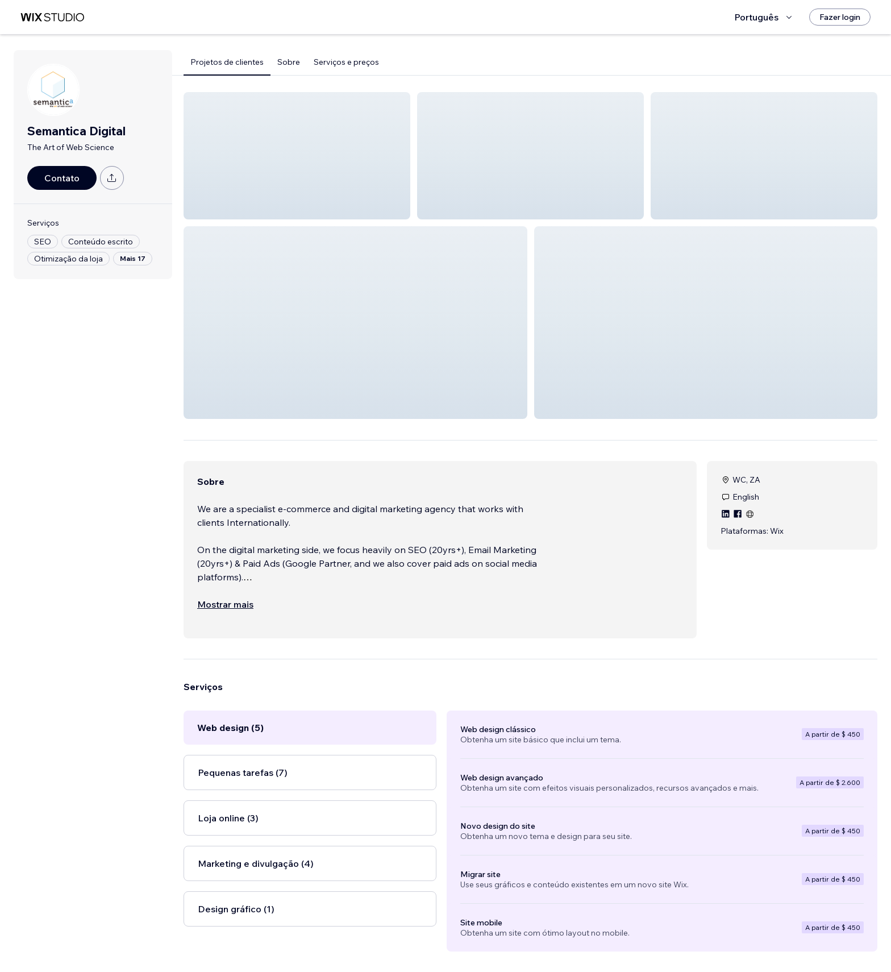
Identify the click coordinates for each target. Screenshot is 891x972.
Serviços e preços (346, 62)
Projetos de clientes (227, 62)
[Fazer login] (840, 17)
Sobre (288, 62)
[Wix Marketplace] (52, 17)
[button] (297, 155)
